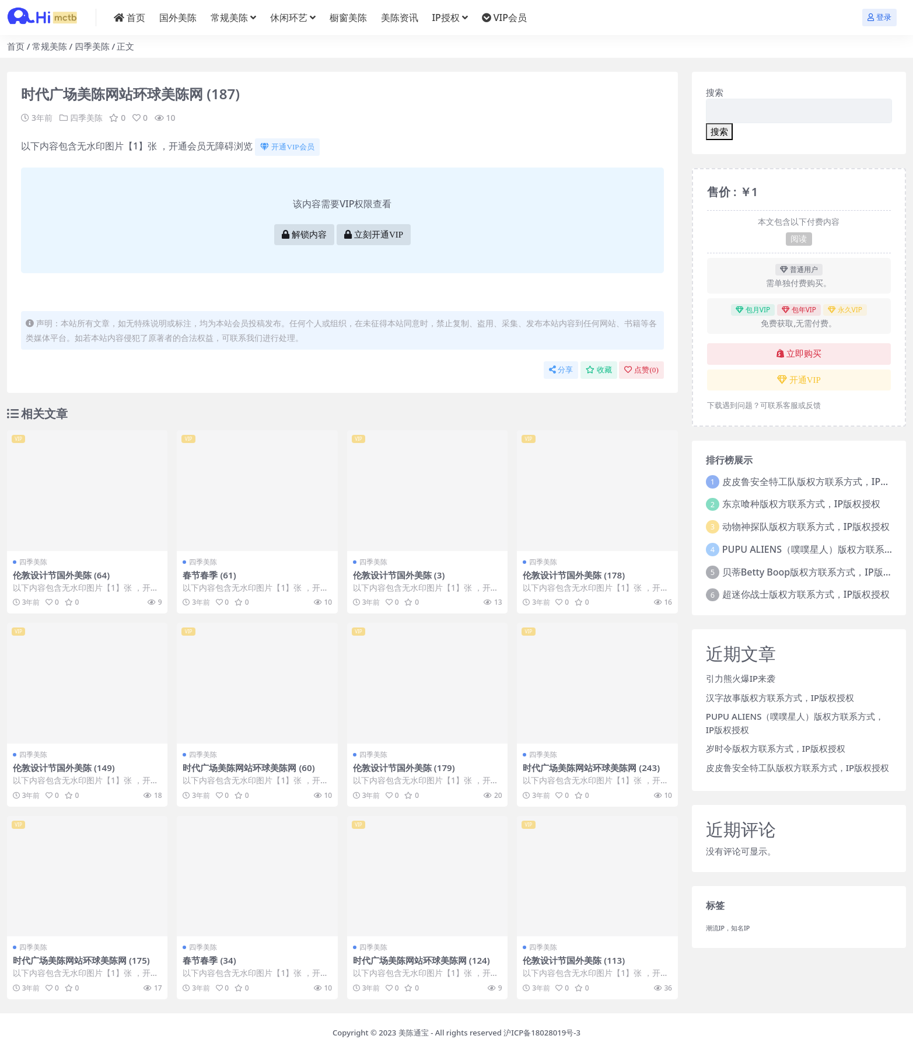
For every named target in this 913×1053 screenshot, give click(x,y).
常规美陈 (49, 46)
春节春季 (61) (209, 575)
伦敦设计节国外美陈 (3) (399, 575)
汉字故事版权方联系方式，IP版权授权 (780, 697)
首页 (16, 46)
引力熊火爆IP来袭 (740, 678)
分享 (561, 369)
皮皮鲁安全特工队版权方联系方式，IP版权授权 (797, 767)
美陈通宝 (413, 1032)
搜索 (714, 92)
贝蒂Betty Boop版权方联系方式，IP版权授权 (816, 572)
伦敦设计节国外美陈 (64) (61, 575)
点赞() (641, 369)
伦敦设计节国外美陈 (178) (574, 575)
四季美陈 (92, 46)
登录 (879, 17)
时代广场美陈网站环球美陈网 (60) (248, 767)
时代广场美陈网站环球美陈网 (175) (81, 960)
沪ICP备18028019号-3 (541, 1032)
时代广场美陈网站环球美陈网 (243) (591, 767)
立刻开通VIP (373, 234)
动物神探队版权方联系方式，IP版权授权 (806, 526)
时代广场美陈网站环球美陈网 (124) (421, 960)
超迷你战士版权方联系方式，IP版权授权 (806, 594)
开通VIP (799, 380)
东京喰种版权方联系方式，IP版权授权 (801, 503)
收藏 (599, 369)
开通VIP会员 (287, 146)
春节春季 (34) (209, 960)
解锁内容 (304, 234)
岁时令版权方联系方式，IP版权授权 (775, 748)
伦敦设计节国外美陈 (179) (404, 767)
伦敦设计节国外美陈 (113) (574, 960)
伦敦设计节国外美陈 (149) (64, 767)
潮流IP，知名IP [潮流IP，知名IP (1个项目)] (728, 928)
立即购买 (798, 353)
